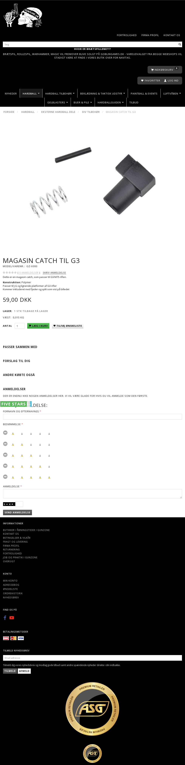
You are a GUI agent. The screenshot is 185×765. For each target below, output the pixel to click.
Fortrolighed (127, 35)
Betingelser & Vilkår (17, 537)
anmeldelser (29, 272)
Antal (8, 325)
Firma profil (150, 35)
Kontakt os (172, 35)
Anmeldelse (11, 486)
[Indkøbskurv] (165, 70)
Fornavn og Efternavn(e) (21, 411)
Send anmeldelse (17, 512)
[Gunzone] (23, 14)
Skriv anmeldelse (54, 272)
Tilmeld (10, 671)
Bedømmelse (12, 424)
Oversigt (9, 561)
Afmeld (24, 671)
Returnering (11, 549)
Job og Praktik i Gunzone (20, 557)
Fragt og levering (15, 541)
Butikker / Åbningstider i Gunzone (26, 529)
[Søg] (180, 44)
